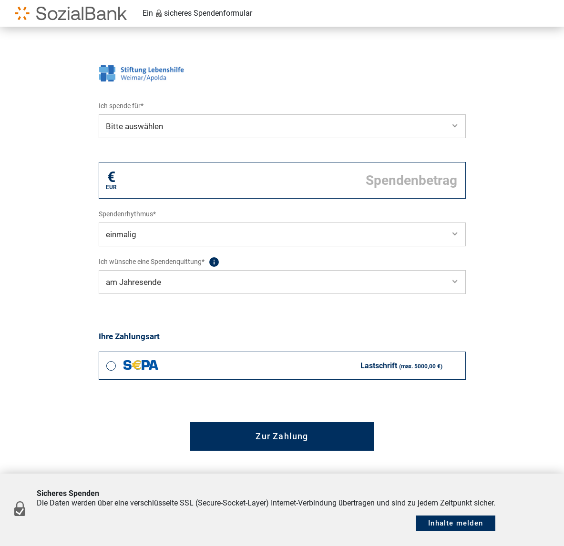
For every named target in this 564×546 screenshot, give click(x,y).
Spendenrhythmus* (127, 214)
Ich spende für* (121, 105)
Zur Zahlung (282, 436)
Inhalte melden (455, 523)
